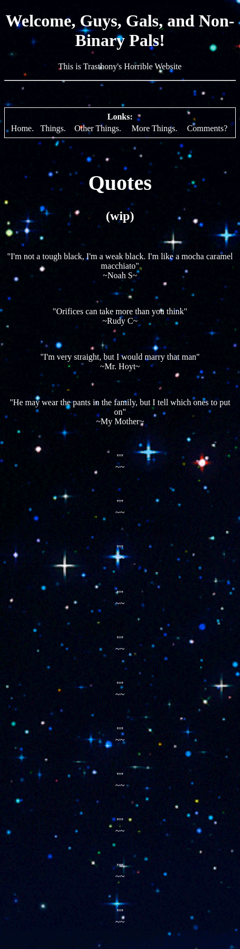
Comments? (207, 128)
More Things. (155, 128)
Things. (53, 128)
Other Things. (98, 128)
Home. (22, 128)
